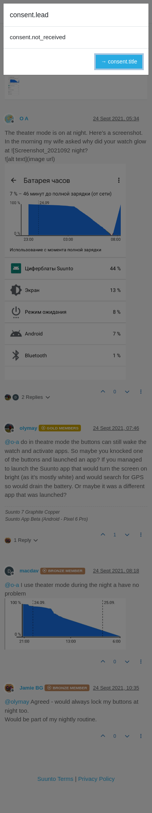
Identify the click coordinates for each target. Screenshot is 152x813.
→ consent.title (119, 61)
